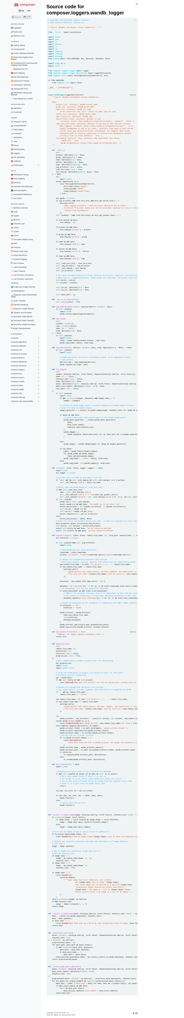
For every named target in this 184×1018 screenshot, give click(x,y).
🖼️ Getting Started (18, 45)
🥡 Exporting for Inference (21, 85)
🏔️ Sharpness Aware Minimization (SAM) (24, 296)
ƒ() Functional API (18, 49)
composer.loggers (18, 370)
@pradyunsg (66, 1015)
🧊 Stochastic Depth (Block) (21, 317)
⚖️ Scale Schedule (18, 301)
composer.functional (18, 366)
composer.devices (18, 358)
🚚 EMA (14, 243)
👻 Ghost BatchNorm (19, 255)
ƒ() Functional (16, 112)
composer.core (16, 350)
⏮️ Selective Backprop (19, 305)
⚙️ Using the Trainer (19, 122)
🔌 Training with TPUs (19, 89)
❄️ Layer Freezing (18, 271)
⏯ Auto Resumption (19, 190)
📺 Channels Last (18, 224)
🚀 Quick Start (16, 32)
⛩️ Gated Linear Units (19, 251)
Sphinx (56, 1015)
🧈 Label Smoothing (18, 267)
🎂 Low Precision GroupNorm (22, 275)
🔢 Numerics (16, 183)
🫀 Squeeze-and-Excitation (21, 313)
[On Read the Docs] (134, 1013)
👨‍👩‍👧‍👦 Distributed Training (19, 175)
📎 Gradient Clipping (19, 259)
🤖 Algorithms (16, 108)
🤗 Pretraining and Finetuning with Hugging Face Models (24, 64)
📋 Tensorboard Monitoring (21, 194)
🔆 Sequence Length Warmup (22, 309)
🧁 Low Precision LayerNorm (22, 279)
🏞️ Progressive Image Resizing (23, 287)
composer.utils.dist (18, 397)
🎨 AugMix (15, 216)
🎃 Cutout (15, 236)
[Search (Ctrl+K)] (21, 17)
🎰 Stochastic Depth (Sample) (22, 320)
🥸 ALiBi (14, 212)
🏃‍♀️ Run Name (16, 198)
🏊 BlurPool (15, 220)
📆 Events (15, 145)
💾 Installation (16, 28)
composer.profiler (17, 389)
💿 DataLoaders (17, 130)
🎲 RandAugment (18, 291)
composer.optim (17, 385)
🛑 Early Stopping (18, 73)
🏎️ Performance (17, 165)
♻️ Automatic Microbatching (21, 186)
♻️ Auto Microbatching (19, 77)
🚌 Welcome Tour (18, 36)
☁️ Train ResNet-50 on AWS (22, 99)
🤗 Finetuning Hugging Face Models (22, 58)
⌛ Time (14, 141)
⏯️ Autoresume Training (20, 81)
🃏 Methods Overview (19, 208)
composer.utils (16, 393)
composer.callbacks (18, 346)
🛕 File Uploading (18, 157)
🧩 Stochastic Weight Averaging (23, 324)
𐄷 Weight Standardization (21, 328)
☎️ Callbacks (16, 161)
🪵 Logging (15, 153)
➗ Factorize (16, 247)
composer (14, 338)
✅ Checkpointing (18, 149)
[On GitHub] (136, 1013)
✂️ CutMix (15, 232)
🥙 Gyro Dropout (17, 263)
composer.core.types (19, 354)
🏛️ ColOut (15, 228)
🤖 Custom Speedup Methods (22, 53)
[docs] (133, 95)
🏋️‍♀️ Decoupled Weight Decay (22, 239)
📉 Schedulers (16, 137)
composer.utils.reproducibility (22, 401)
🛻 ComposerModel (18, 126)
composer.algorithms (19, 342)
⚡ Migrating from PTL (19, 69)
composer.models (18, 381)
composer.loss (16, 374)
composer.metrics (18, 378)
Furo (73, 1015)
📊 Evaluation (16, 133)
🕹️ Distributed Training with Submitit (21, 94)
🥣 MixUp (14, 283)
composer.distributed (19, 362)
